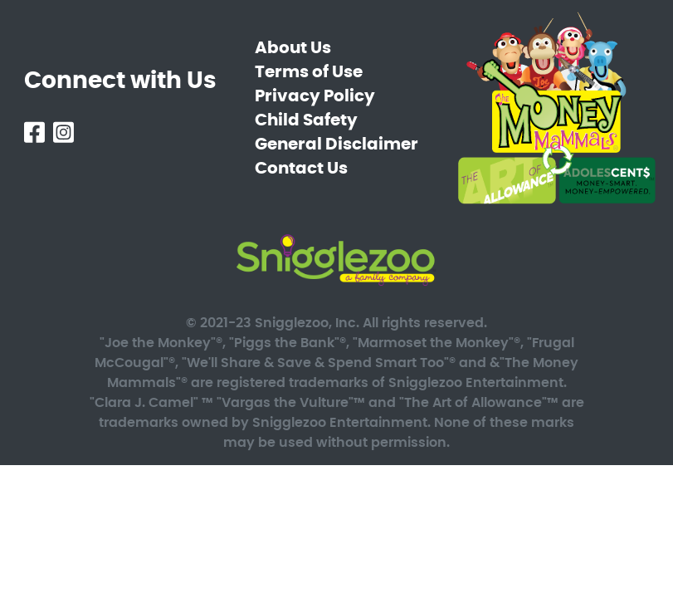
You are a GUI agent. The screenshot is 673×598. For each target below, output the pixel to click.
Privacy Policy (315, 96)
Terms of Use (309, 72)
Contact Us (301, 168)
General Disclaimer (336, 144)
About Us (293, 48)
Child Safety (306, 120)
